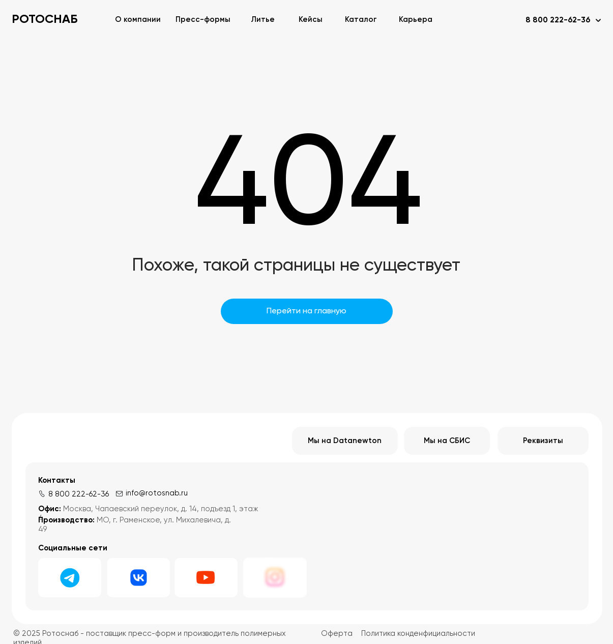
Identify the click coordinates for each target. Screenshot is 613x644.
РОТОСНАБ (45, 19)
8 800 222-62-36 (78, 494)
